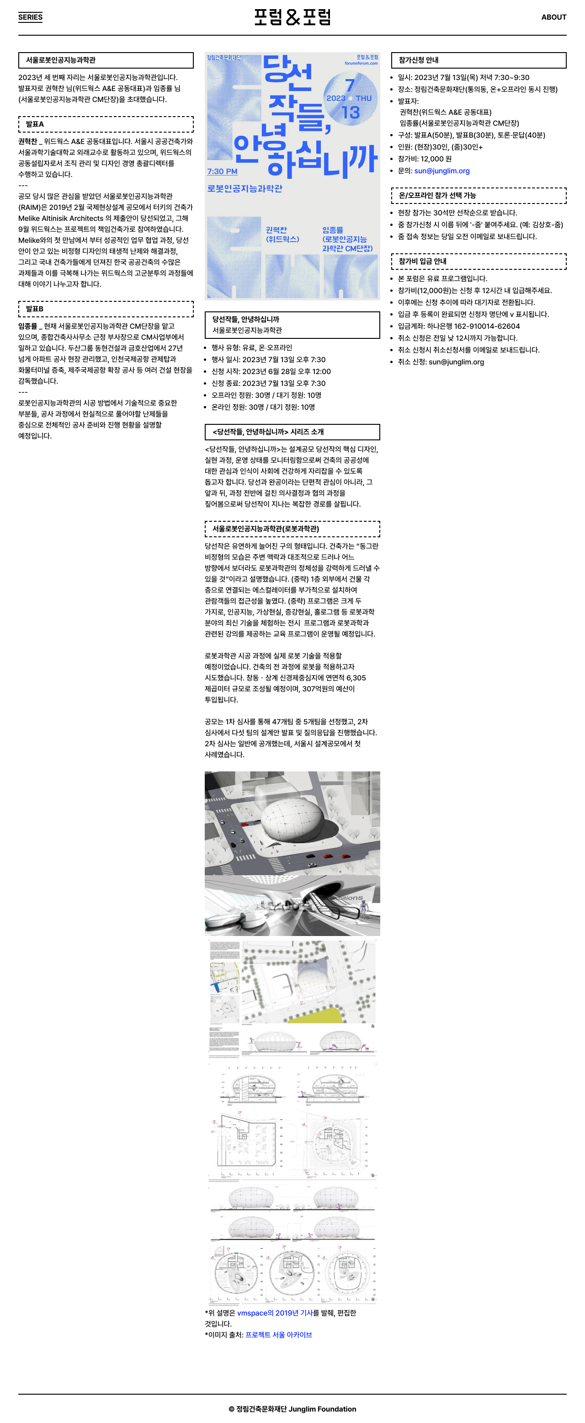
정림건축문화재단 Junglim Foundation (296, 1409)
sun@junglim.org (442, 170)
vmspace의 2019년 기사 (275, 1313)
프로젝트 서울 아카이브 (279, 1335)
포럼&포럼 (292, 17)
